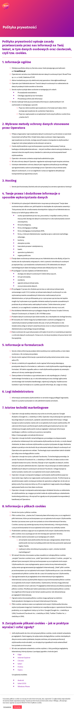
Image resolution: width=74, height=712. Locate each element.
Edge (19, 654)
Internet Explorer (24, 657)
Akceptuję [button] (17, 707)
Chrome (21, 661)
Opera (20, 670)
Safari (20, 664)
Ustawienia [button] (7, 707)
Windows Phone (24, 686)
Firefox (20, 667)
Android (21, 680)
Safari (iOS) (22, 683)
